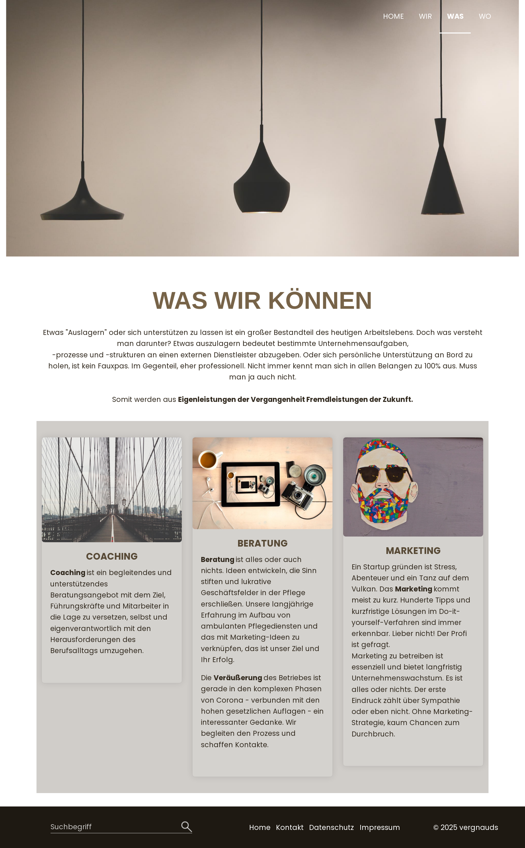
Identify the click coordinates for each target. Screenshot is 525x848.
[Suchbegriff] (121, 827)
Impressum (380, 827)
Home (260, 827)
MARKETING (413, 601)
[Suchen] (186, 827)
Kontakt (290, 827)
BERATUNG (262, 607)
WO (485, 16)
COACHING (112, 560)
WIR (425, 16)
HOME (393, 16)
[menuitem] (392, 16)
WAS (455, 16)
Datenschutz (331, 827)
